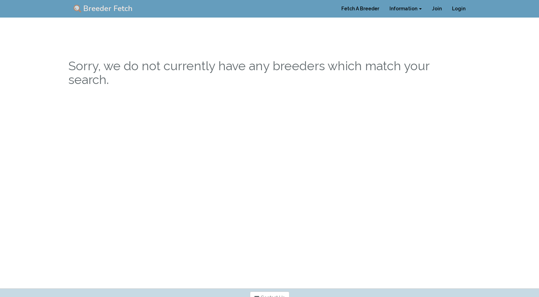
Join (437, 8)
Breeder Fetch (103, 8)
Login (458, 8)
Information (405, 8)
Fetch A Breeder (360, 8)
